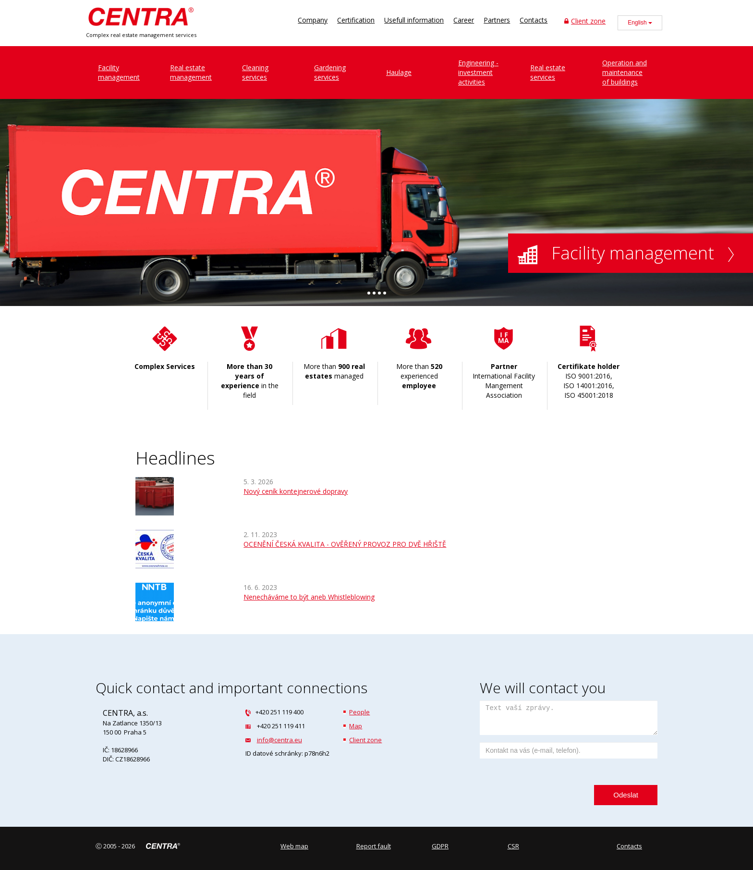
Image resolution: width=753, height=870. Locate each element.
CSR (513, 846)
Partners (497, 20)
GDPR (440, 846)
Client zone (585, 20)
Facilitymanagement (119, 72)
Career (463, 20)
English (640, 22)
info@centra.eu (279, 739)
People (359, 712)
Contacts (533, 20)
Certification (356, 20)
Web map (294, 846)
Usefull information (414, 20)
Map (355, 726)
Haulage (399, 72)
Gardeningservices (330, 72)
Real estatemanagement (191, 72)
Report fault (373, 846)
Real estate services (547, 72)
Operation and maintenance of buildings (624, 72)
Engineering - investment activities (478, 72)
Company (313, 20)
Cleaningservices (255, 72)
